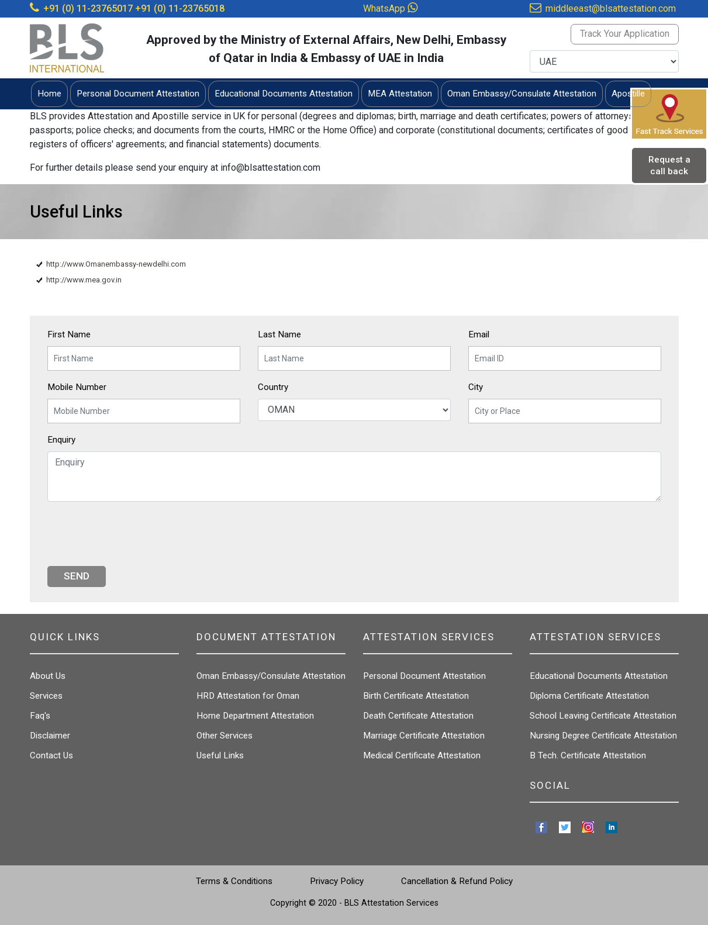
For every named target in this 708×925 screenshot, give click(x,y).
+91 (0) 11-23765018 (180, 8)
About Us (47, 676)
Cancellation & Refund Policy (457, 881)
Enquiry (61, 439)
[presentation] (136, 534)
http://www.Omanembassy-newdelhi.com (116, 264)
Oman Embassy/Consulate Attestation (271, 676)
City (475, 387)
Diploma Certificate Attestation (589, 696)
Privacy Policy (337, 881)
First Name (69, 334)
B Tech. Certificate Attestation (588, 755)
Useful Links (220, 755)
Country (273, 387)
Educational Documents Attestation (599, 676)
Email (478, 334)
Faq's (40, 715)
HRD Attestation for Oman (247, 696)
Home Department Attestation (255, 715)
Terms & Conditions (234, 881)
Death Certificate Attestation (418, 715)
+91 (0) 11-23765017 (88, 8)
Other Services (224, 735)
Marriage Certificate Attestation (424, 735)
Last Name (279, 334)
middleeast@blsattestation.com (610, 8)
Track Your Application (624, 33)
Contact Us (51, 755)
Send (76, 576)
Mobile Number (76, 387)
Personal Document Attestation (424, 676)
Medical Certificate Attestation (422, 755)
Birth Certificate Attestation (416, 696)
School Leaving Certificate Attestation (603, 715)
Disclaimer (50, 735)
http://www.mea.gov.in (84, 279)
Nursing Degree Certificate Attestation (603, 735)
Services (46, 696)
